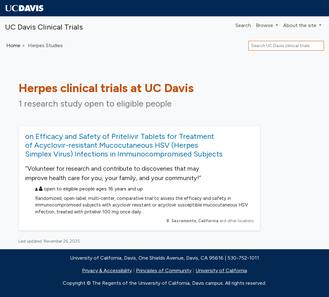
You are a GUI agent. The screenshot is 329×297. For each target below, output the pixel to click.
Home (13, 45)
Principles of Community (163, 270)
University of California (221, 270)
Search (243, 25)
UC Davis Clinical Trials (44, 26)
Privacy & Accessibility (107, 270)
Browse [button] (265, 25)
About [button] (300, 25)
